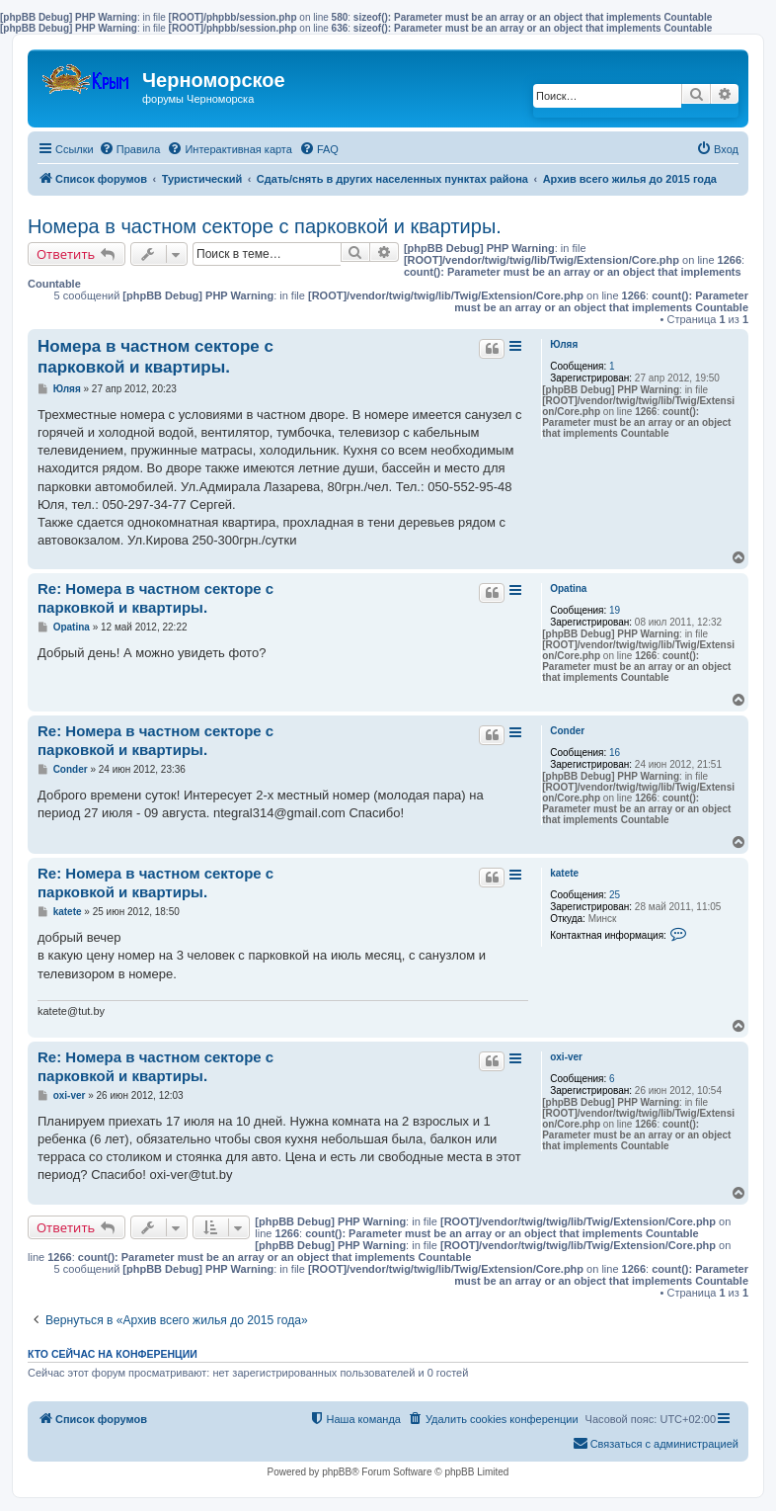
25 (614, 894)
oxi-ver (566, 1056)
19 (614, 610)
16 (614, 752)
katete (564, 873)
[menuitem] (130, 149)
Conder (567, 730)
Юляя (564, 344)
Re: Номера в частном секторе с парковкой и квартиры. (155, 598)
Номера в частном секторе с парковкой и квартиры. (265, 226)
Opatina (568, 588)
